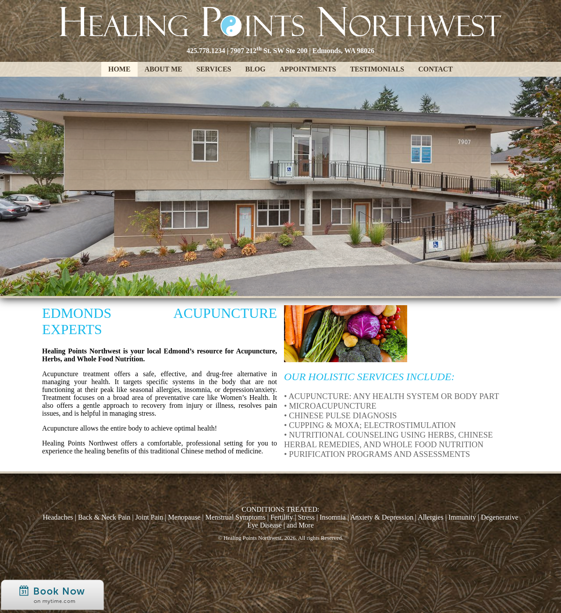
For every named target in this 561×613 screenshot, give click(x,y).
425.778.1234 (206, 50)
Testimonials (377, 69)
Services (213, 69)
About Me (163, 69)
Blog (255, 69)
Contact (435, 69)
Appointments (308, 69)
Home (119, 69)
